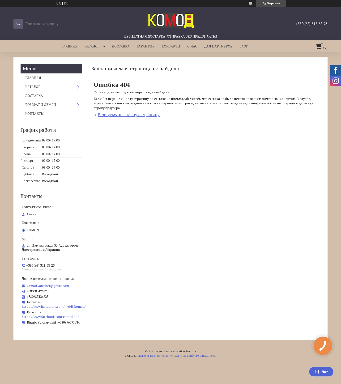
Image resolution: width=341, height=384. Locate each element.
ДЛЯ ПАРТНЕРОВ (218, 46)
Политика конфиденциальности (195, 355)
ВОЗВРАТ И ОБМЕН (40, 104)
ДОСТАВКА (121, 46)
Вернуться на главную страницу (129, 114)
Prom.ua (191, 351)
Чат (321, 371)
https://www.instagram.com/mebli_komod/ (54, 306)
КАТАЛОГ (92, 46)
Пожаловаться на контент (155, 355)
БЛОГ (243, 46)
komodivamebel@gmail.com (47, 286)
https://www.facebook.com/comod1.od (50, 316)
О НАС (192, 46)
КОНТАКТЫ (171, 46)
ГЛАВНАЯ (69, 46)
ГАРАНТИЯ (146, 46)
